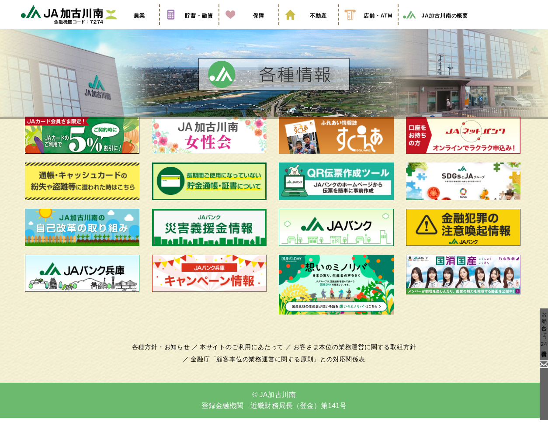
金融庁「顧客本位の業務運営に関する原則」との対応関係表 (278, 370)
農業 (129, 27)
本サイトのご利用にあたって (243, 357)
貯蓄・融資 (189, 27)
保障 (249, 27)
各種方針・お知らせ (166, 357)
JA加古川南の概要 (435, 27)
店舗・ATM (368, 27)
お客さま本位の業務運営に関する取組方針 (351, 357)
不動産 (308, 27)
